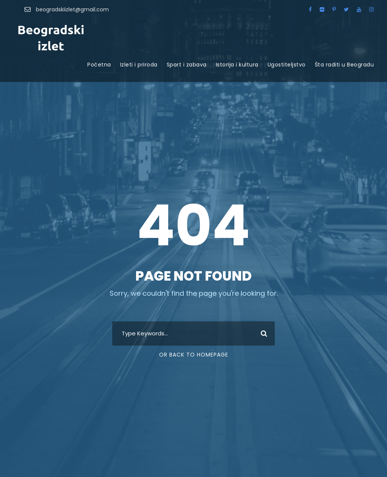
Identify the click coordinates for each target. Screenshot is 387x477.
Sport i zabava (187, 64)
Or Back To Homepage (193, 354)
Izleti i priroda (139, 64)
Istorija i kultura (237, 64)
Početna (99, 64)
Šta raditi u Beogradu (344, 64)
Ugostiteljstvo (287, 64)
